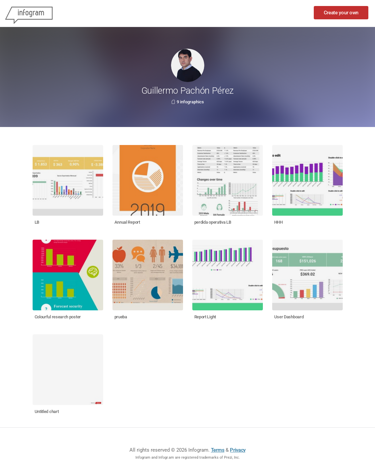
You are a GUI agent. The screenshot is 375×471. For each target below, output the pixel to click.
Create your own (341, 13)
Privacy (238, 450)
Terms (218, 450)
